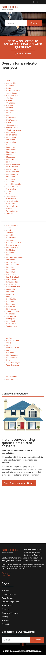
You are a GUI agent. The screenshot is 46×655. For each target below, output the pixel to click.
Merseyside (10, 157)
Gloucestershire (12, 125)
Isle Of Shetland (12, 277)
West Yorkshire (12, 206)
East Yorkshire (11, 120)
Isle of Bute (10, 267)
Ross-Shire (10, 306)
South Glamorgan (13, 363)
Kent (8, 145)
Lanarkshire (10, 289)
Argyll (8, 230)
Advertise (5, 620)
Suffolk (9, 191)
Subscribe (37, 640)
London (9, 155)
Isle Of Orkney (11, 274)
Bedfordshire (11, 83)
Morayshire (10, 294)
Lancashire (10, 147)
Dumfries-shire (12, 247)
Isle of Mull (10, 272)
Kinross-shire (11, 284)
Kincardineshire (12, 282)
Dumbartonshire (12, 245)
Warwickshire (11, 199)
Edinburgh (10, 252)
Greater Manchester (14, 130)
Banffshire (10, 235)
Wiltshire (9, 209)
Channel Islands (12, 96)
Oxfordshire (10, 177)
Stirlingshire (10, 319)
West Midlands (12, 201)
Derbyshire (10, 110)
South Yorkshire (12, 186)
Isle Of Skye (11, 279)
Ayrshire (9, 233)
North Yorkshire (12, 167)
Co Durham (10, 103)
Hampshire (10, 132)
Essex (8, 123)
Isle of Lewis (11, 270)
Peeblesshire (11, 299)
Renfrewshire (11, 304)
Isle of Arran (11, 262)
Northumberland (12, 172)
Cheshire (9, 98)
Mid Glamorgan (12, 355)
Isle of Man (10, 140)
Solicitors (5, 590)
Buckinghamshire (13, 91)
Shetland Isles (11, 316)
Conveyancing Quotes (10, 602)
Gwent (8, 350)
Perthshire (10, 302)
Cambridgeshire (12, 93)
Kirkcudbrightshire (13, 287)
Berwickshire (11, 238)
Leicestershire (11, 150)
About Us (5, 609)
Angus (8, 228)
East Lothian (11, 250)
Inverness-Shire (12, 260)
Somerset (10, 182)
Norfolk (9, 162)
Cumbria (9, 108)
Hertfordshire (11, 137)
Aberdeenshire (12, 225)
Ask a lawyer (23, 53)
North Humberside (13, 164)
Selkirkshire (10, 314)
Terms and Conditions (10, 613)
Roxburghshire (12, 309)
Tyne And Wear (12, 196)
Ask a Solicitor (7, 598)
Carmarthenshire (12, 340)
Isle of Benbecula (13, 265)
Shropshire (10, 179)
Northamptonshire (13, 169)
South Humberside (13, 184)
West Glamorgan (12, 365)
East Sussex (11, 118)
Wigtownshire (11, 326)
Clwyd (8, 343)
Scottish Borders (12, 311)
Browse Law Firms (9, 594)
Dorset (8, 115)
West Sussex (11, 204)
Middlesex (10, 159)
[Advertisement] (23, 515)
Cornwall (9, 105)
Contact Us (6, 624)
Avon (8, 81)
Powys (8, 360)
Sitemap (5, 617)
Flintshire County (12, 348)
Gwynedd (10, 353)
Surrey (8, 194)
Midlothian (10, 292)
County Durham (12, 379)
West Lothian (11, 324)
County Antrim (11, 377)
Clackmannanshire (13, 243)
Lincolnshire (11, 152)
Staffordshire (11, 189)
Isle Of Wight (11, 142)
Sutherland (10, 321)
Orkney (9, 297)
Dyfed (8, 345)
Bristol (8, 88)
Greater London (12, 127)
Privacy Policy (7, 605)
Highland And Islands (14, 257)
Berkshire (10, 86)
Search (34, 23)
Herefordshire (11, 135)
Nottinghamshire (12, 174)
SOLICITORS (10, 8)
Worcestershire (12, 211)
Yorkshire (9, 214)
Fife (7, 255)
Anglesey (9, 338)
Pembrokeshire (12, 358)
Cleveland (10, 100)
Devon (8, 113)
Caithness (10, 240)
